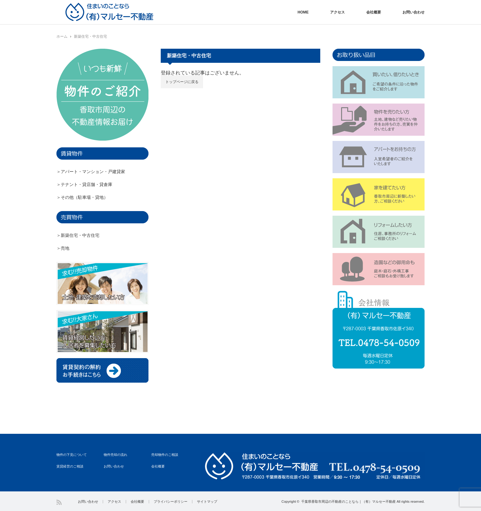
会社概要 (373, 12)
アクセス (337, 12)
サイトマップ (207, 501)
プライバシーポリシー (170, 501)
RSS (59, 502)
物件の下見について (71, 454)
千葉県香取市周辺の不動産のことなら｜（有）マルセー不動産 (348, 501)
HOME (303, 12)
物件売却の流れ (115, 454)
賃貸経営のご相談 (69, 466)
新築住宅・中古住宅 (90, 36)
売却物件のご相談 (164, 454)
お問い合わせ (413, 12)
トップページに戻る (181, 82)
